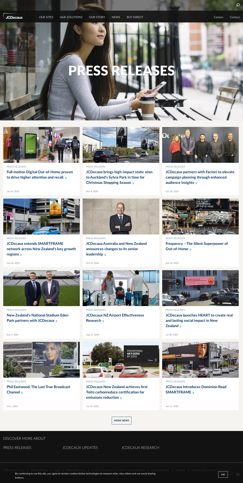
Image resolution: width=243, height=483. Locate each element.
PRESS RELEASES (17, 448)
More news (121, 420)
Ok (223, 474)
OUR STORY (97, 17)
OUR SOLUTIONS (71, 17)
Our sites (46, 17)
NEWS (116, 17)
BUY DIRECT (135, 17)
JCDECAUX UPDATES (80, 448)
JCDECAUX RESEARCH (140, 448)
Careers (218, 17)
